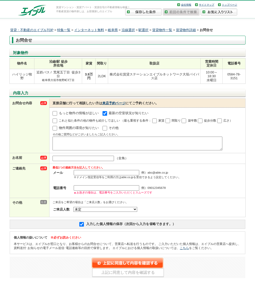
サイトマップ (206, 4)
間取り (176, 120)
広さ (226, 120)
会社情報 (186, 4)
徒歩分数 (210, 120)
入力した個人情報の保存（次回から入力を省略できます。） (131, 226)
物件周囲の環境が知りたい (79, 128)
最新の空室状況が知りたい (128, 113)
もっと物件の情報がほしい (79, 113)
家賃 (161, 120)
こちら (184, 250)
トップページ (229, 4)
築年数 (192, 120)
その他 (114, 128)
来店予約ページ (113, 103)
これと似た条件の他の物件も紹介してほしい (89, 120)
